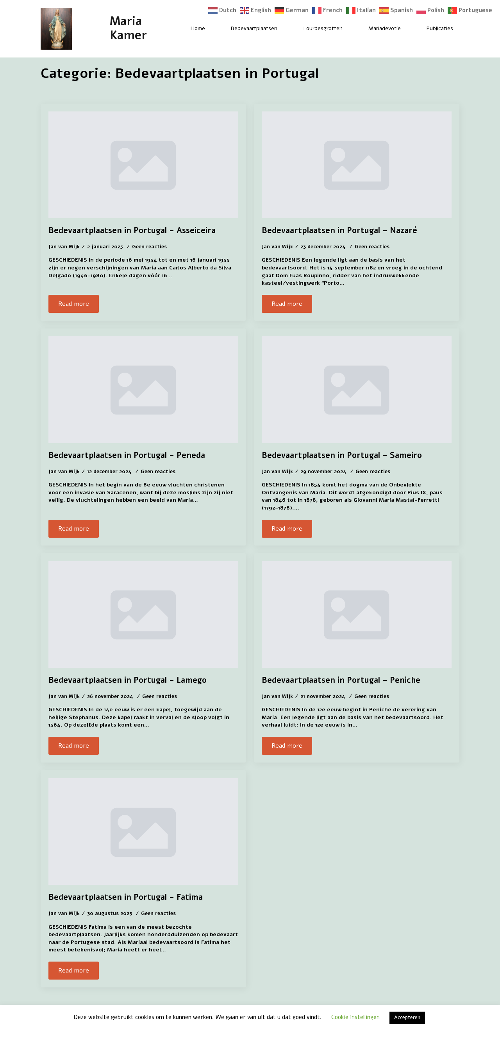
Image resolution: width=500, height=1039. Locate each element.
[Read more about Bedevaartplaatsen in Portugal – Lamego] (73, 746)
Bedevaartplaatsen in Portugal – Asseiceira (132, 230)
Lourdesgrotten (323, 28)
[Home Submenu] (211, 28)
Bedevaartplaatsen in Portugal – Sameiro (342, 455)
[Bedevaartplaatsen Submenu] (284, 28)
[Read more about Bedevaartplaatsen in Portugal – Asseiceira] (73, 304)
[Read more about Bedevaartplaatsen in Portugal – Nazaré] (287, 304)
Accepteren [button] (407, 1017)
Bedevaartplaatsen (254, 28)
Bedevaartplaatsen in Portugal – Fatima (125, 897)
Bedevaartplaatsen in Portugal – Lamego (127, 680)
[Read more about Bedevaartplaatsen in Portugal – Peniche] (287, 746)
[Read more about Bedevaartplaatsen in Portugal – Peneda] (73, 529)
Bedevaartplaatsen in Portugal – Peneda (126, 455)
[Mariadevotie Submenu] (407, 28)
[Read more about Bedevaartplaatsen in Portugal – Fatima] (73, 971)
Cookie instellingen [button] (355, 1017)
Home (198, 28)
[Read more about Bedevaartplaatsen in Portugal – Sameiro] (287, 529)
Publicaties (440, 28)
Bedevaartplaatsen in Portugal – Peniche (341, 680)
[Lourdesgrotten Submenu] (349, 28)
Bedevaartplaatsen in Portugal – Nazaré (339, 230)
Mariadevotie (384, 28)
